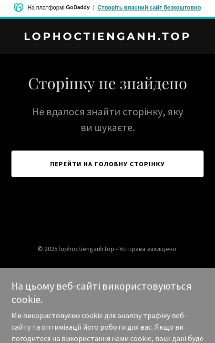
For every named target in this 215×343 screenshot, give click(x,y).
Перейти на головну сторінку (107, 164)
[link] (107, 37)
